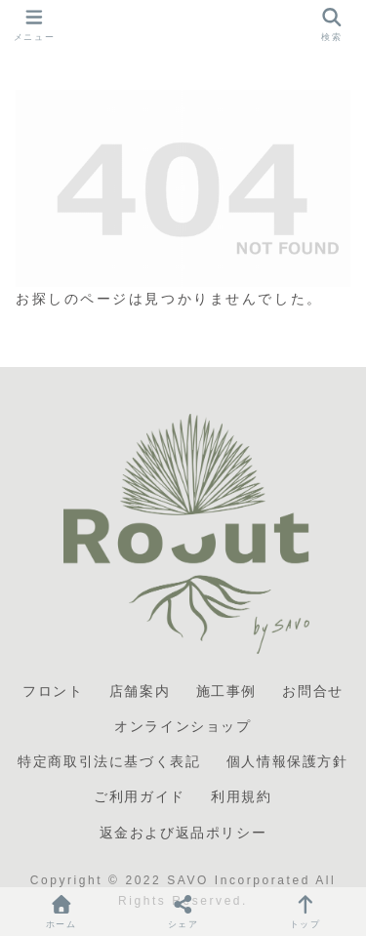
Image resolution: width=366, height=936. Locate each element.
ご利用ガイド (139, 796)
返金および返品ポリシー (183, 832)
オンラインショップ (182, 726)
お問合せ (312, 691)
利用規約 (241, 796)
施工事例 (226, 691)
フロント (52, 691)
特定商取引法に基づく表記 (109, 761)
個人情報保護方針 (287, 761)
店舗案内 (139, 691)
